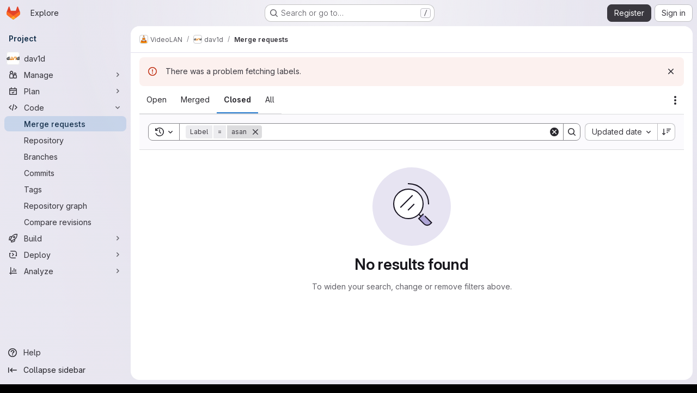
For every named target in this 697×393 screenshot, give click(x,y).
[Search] (405, 131)
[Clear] (554, 131)
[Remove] (255, 131)
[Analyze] (65, 271)
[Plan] (65, 91)
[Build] (65, 238)
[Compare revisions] (65, 221)
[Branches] (65, 156)
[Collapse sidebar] (65, 370)
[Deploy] (65, 254)
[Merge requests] (65, 123)
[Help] (65, 352)
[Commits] (65, 172)
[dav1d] (65, 58)
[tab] (156, 99)
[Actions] (675, 100)
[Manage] (65, 74)
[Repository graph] (65, 205)
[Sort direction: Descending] (666, 132)
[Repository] (65, 140)
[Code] (65, 107)
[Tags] (65, 189)
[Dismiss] (670, 71)
